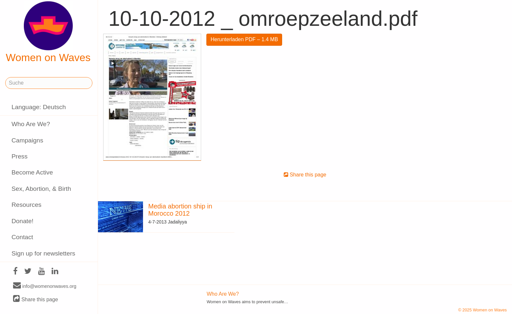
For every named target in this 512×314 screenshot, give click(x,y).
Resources (26, 204)
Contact (22, 237)
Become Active (32, 172)
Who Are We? (30, 124)
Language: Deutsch (38, 107)
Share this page (35, 299)
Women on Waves (48, 32)
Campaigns (27, 140)
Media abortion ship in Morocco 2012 (180, 210)
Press (19, 156)
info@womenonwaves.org (44, 286)
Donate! (22, 221)
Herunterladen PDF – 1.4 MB (244, 39)
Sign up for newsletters (43, 253)
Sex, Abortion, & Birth (41, 188)
